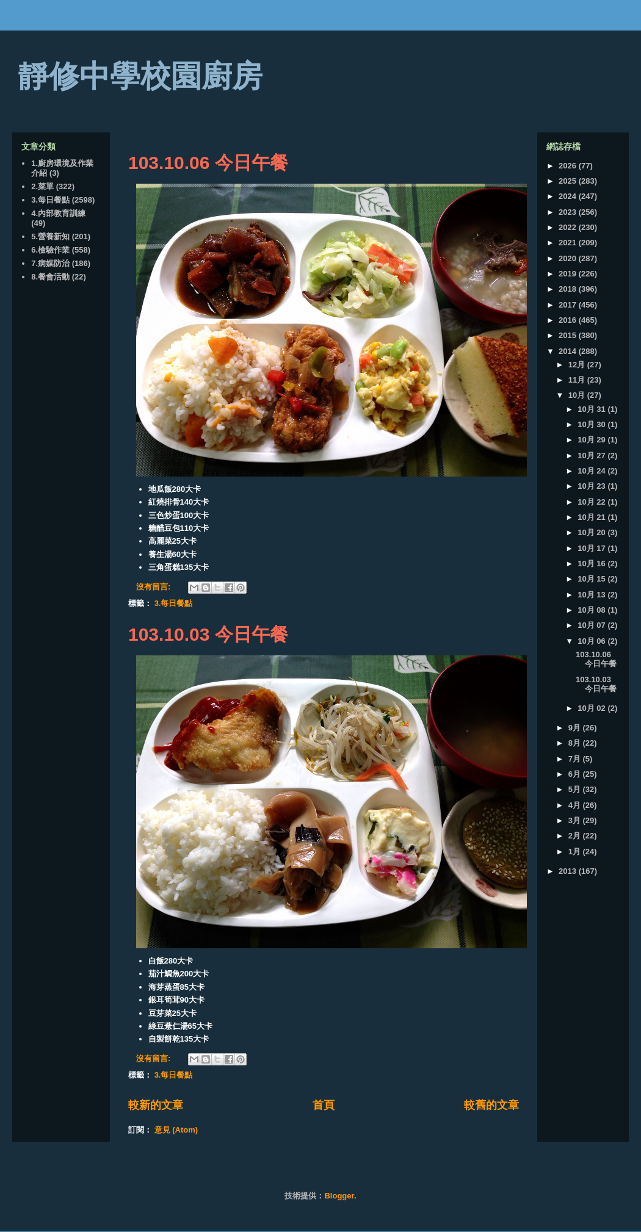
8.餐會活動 (50, 276)
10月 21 (592, 517)
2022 (569, 227)
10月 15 (592, 578)
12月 (577, 364)
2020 (569, 258)
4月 (575, 805)
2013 (569, 871)
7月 (575, 758)
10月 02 (592, 708)
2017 (569, 304)
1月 (575, 851)
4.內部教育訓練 (58, 213)
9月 (575, 727)
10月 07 (592, 625)
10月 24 (592, 470)
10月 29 (592, 439)
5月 (575, 789)
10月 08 (592, 609)
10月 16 (592, 563)
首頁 (324, 1105)
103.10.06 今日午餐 (208, 163)
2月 (575, 835)
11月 (577, 379)
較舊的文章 (491, 1105)
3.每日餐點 (173, 603)
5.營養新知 (50, 236)
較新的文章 (155, 1105)
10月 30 (592, 424)
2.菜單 (42, 186)
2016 (569, 320)
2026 (569, 165)
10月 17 (592, 548)
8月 (575, 742)
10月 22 (592, 501)
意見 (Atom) (176, 1129)
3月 (575, 820)
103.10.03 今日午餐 (208, 634)
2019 (569, 273)
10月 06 (592, 641)
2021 (569, 242)
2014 (569, 351)
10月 (577, 395)
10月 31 (592, 409)
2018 (569, 289)
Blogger (338, 1195)
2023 (569, 212)
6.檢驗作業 (50, 249)
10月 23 (592, 486)
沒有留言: (154, 586)
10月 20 (592, 532)
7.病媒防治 (50, 263)
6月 (575, 774)
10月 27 (592, 455)
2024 (569, 196)
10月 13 (592, 594)
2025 (569, 181)
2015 (569, 335)
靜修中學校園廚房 (140, 76)
